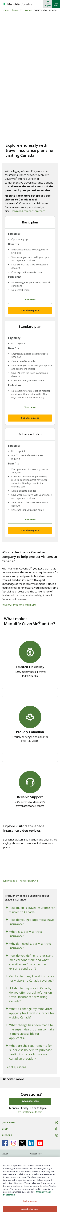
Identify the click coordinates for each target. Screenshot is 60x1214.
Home (5, 10)
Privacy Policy (10, 1152)
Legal (35, 1152)
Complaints (37, 1155)
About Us (5, 1148)
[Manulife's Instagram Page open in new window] (13, 1137)
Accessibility (37, 1148)
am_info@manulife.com (30, 1106)
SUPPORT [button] (7, 1129)
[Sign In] (48, 4)
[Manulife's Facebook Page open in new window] (5, 1137)
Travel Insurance (22, 10)
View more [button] (30, 297)
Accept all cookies (29, 1209)
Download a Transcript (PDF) (20, 875)
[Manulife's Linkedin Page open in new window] (31, 1137)
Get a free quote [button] (30, 308)
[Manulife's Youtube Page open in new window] (40, 1137)
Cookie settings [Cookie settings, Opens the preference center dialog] (30, 1201)
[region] (30, 1185)
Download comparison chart (28, 211)
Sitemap (5, 1155)
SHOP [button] (5, 1123)
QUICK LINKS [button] (9, 1116)
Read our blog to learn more (19, 599)
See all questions (16, 1061)
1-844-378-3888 (30, 1095)
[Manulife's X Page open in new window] (22, 1137)
